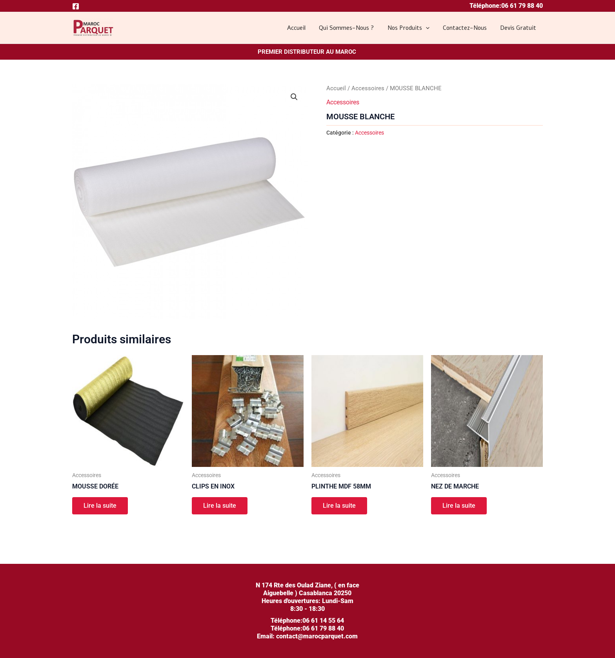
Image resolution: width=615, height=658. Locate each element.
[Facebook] (75, 6)
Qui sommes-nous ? (352, 28)
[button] (294, 97)
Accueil (304, 28)
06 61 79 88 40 (522, 5)
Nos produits (412, 28)
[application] (429, 28)
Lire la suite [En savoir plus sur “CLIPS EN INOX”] (220, 506)
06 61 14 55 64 (323, 620)
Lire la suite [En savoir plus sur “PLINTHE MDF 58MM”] (339, 506)
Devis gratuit (519, 28)
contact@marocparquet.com (316, 636)
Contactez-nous (467, 28)
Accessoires (367, 88)
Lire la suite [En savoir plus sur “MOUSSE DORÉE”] (100, 506)
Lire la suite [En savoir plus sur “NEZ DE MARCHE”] (459, 506)
